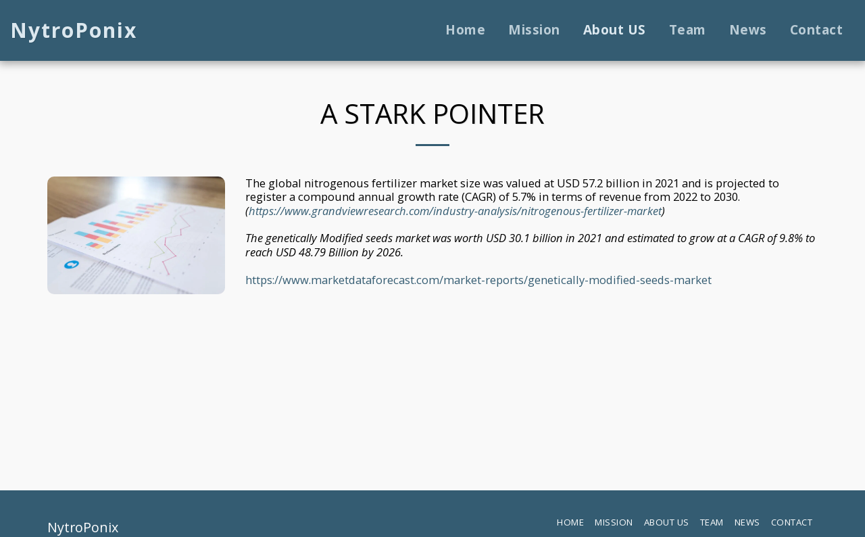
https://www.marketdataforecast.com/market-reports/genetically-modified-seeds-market (478, 279)
